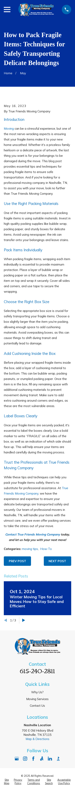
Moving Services (37, 699)
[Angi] (42, 758)
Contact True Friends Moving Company (32, 534)
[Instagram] (25, 758)
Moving (9, 128)
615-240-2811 (37, 670)
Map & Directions (37, 739)
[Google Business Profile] (17, 758)
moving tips (30, 549)
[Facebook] (33, 758)
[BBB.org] (58, 758)
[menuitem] (6, 781)
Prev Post (17, 561)
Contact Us (37, 706)
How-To (46, 549)
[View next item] (23, 620)
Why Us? (37, 692)
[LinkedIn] (50, 758)
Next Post (57, 561)
